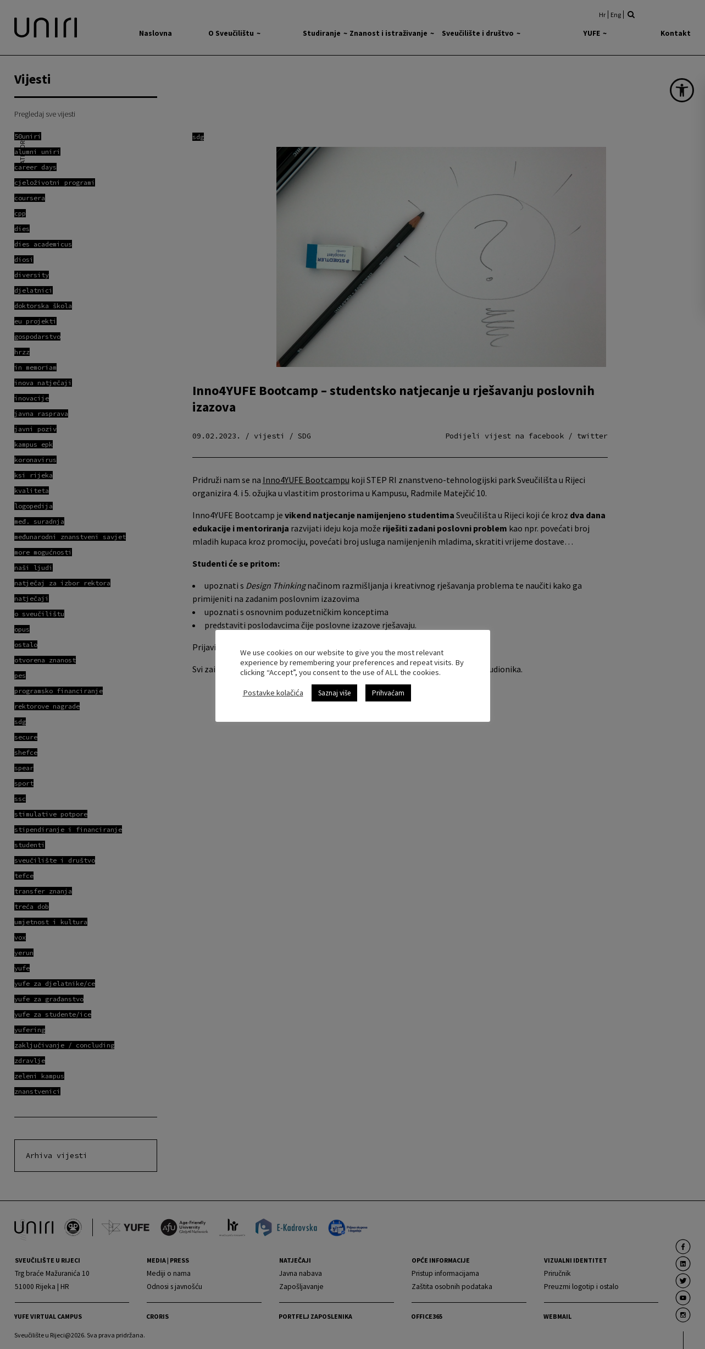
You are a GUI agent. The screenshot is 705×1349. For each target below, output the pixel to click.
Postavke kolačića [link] (273, 693)
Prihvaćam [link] (388, 693)
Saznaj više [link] (334, 693)
